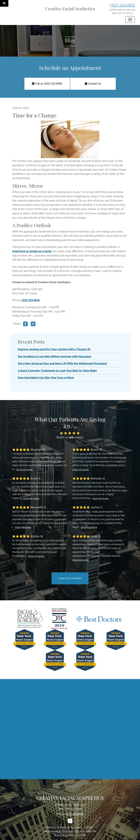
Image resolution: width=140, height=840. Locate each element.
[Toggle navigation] (130, 19)
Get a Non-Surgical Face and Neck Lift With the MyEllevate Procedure (62, 363)
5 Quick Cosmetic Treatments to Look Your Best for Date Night (57, 370)
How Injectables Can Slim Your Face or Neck (46, 377)
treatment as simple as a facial (32, 251)
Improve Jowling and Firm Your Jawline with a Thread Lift (54, 349)
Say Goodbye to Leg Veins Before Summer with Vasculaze (54, 356)
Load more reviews (70, 578)
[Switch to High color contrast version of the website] (4, 3)
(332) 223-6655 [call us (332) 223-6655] (122, 5)
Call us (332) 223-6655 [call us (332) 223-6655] (47, 83)
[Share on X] (33, 324)
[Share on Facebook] (25, 324)
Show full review (24, 469)
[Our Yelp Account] (70, 822)
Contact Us (93, 83)
